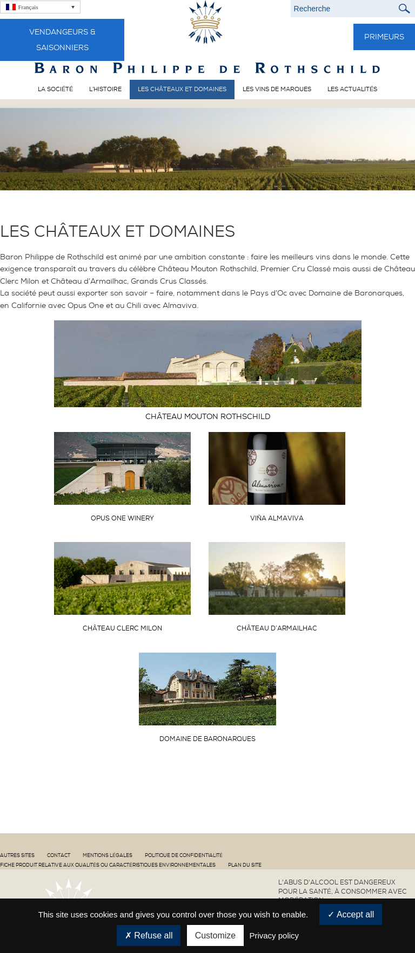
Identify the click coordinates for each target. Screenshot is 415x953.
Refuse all (149, 935)
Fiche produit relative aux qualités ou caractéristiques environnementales (108, 865)
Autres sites (17, 855)
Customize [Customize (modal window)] (215, 935)
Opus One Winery (122, 518)
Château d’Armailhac (277, 628)
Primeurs (384, 37)
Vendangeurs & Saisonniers (62, 39)
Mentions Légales (107, 855)
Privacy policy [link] (274, 935)
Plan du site (245, 865)
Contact (58, 855)
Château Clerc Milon (122, 628)
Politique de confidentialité (184, 855)
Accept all (350, 914)
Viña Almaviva (277, 518)
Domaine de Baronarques (207, 739)
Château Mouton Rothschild (207, 416)
